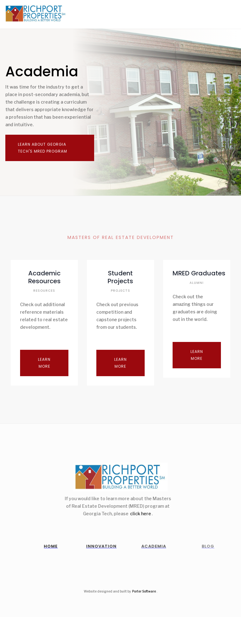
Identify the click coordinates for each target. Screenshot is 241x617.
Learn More (44, 363)
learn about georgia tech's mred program (42, 148)
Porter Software (144, 591)
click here (136, 513)
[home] (33, 13)
